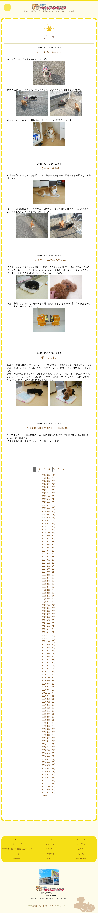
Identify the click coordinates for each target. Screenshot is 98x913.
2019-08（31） (49, 720)
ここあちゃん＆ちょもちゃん (49, 260)
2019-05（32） (49, 729)
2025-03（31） (49, 518)
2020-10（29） (49, 678)
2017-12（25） (49, 781)
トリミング (17, 844)
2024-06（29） (49, 545)
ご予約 (80, 849)
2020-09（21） (49, 681)
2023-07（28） (49, 578)
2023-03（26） (49, 590)
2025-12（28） (49, 490)
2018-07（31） (49, 760)
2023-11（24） (49, 566)
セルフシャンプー (49, 844)
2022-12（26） (49, 599)
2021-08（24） (49, 648)
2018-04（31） (49, 769)
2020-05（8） (49, 693)
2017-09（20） (49, 790)
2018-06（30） (49, 762)
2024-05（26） (49, 548)
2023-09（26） (49, 572)
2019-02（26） (49, 738)
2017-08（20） (49, 793)
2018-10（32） (49, 750)
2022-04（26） (49, 623)
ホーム (17, 840)
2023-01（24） (49, 596)
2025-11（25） (49, 493)
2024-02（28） (49, 557)
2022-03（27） (49, 627)
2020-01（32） (49, 705)
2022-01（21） (49, 632)
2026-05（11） (49, 475)
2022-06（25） (49, 617)
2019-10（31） (49, 714)
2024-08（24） (49, 539)
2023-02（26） (49, 593)
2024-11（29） (49, 530)
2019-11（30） (49, 711)
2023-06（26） (49, 581)
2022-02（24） (49, 629)
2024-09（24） (49, 536)
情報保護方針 (17, 859)
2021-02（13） (49, 666)
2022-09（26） (49, 608)
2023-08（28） (49, 575)
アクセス (49, 849)
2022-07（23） (49, 614)
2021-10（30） (49, 642)
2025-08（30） (49, 503)
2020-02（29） (49, 702)
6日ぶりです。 (49, 357)
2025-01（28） (49, 524)
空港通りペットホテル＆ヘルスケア (49, 889)
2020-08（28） (49, 684)
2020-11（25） (49, 675)
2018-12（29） (49, 744)
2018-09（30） (49, 753)
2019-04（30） (49, 732)
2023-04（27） (49, 587)
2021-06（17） (49, 654)
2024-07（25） (49, 542)
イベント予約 (81, 859)
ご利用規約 (80, 854)
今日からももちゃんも (49, 52)
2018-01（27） (49, 778)
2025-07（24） (49, 506)
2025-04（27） (49, 515)
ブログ (17, 854)
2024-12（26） (49, 527)
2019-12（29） (49, 708)
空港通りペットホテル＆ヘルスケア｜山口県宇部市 (49, 6)
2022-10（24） (49, 605)
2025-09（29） (49, 499)
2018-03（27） (49, 772)
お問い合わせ (49, 854)
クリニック (80, 840)
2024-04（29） (49, 551)
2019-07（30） (49, 723)
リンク (49, 859)
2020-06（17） (49, 690)
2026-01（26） (49, 487)
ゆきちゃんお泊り (49, 168)
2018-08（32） (49, 756)
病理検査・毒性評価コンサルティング (17, 849)
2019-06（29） (49, 726)
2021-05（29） (49, 657)
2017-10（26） (49, 787)
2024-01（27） (49, 560)
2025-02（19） (49, 521)
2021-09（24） (49, 645)
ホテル (49, 840)
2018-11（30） (49, 747)
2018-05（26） (49, 766)
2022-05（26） (49, 620)
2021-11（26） (49, 639)
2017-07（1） (49, 796)
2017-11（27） (49, 784)
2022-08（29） (49, 611)
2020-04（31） (49, 696)
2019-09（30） (49, 717)
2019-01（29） (49, 741)
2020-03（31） (49, 699)
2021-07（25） (49, 651)
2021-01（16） (49, 669)
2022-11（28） (49, 602)
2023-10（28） (49, 569)
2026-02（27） (49, 484)
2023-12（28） (49, 563)
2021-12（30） (49, 636)
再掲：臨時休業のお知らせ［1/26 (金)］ (49, 428)
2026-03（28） (49, 481)
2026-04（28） (49, 478)
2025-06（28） (49, 508)
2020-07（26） (49, 687)
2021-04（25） (49, 660)
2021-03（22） (49, 663)
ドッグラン (80, 844)
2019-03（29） (49, 735)
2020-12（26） (49, 672)
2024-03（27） (49, 554)
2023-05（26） (49, 584)
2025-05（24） (49, 512)
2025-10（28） (49, 496)
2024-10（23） (49, 533)
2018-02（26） (49, 775)
